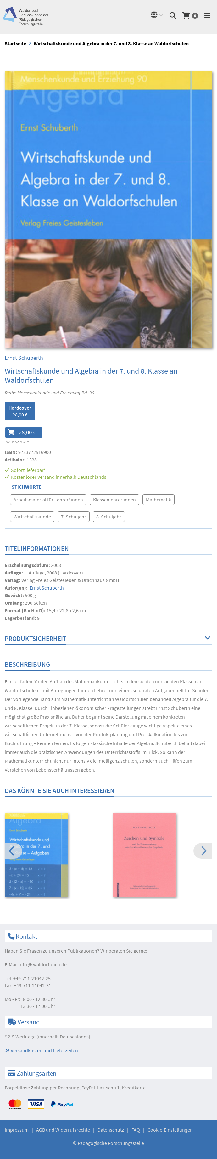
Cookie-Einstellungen (170, 1130)
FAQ (135, 1130)
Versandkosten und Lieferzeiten (41, 1050)
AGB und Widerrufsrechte (63, 1130)
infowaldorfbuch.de (43, 964)
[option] (54, 856)
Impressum (17, 1130)
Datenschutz (110, 1130)
